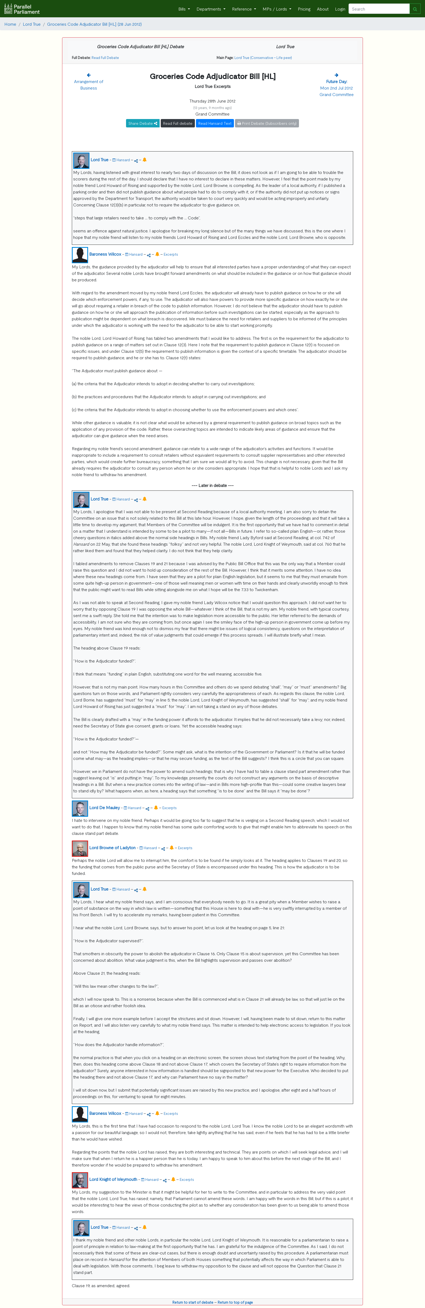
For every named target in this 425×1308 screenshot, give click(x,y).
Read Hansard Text (214, 123)
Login (340, 9)
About (323, 9)
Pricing (304, 9)
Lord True (32, 24)
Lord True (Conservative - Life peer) (263, 57)
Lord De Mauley (104, 807)
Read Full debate (177, 123)
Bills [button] (182, 9)
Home (10, 24)
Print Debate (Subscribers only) (267, 123)
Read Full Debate (105, 57)
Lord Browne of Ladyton (112, 847)
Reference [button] (242, 9)
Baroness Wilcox (105, 254)
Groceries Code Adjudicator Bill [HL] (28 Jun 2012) (94, 24)
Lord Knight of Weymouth (113, 1179)
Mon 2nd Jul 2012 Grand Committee (337, 87)
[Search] (379, 9)
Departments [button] (209, 9)
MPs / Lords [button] (275, 9)
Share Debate (142, 123)
